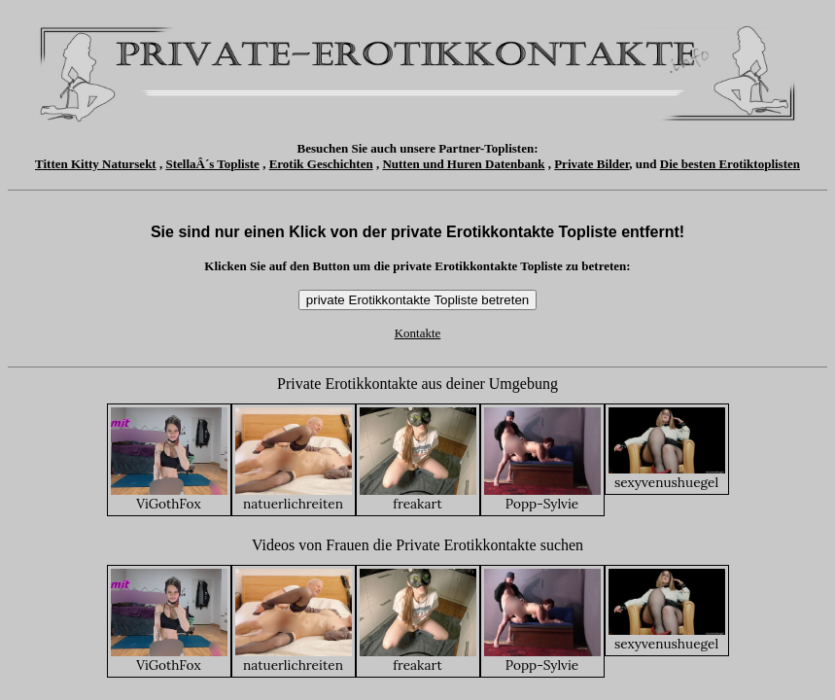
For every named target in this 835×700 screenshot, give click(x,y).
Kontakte (418, 333)
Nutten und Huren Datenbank (463, 164)
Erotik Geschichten (321, 164)
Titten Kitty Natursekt (96, 164)
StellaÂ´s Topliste (212, 164)
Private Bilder (591, 164)
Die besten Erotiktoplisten (730, 164)
